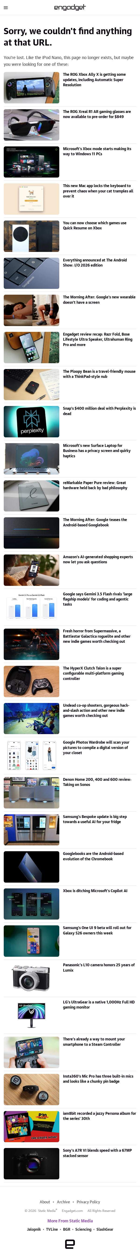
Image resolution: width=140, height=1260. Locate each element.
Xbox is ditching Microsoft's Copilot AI (95, 891)
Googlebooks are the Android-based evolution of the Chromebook (93, 856)
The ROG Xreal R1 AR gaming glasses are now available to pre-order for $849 (97, 114)
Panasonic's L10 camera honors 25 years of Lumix (99, 967)
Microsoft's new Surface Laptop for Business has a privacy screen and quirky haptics (97, 451)
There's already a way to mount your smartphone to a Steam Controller (94, 1041)
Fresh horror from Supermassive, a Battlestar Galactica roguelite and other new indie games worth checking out (96, 636)
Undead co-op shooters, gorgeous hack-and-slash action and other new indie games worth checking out (96, 711)
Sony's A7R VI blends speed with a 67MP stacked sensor (97, 1153)
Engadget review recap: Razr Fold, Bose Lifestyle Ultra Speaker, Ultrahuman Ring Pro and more (97, 340)
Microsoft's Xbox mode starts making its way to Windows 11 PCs (97, 151)
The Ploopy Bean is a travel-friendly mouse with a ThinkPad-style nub (99, 374)
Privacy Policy (88, 1202)
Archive (63, 1202)
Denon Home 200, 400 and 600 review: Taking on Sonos (97, 782)
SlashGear (105, 1229)
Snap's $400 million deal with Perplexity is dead (99, 411)
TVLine (52, 1229)
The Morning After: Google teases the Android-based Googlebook (95, 522)
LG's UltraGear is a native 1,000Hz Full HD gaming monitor (99, 1004)
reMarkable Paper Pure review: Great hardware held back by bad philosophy (95, 485)
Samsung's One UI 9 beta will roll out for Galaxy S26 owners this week (97, 930)
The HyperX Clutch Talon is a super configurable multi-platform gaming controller (93, 673)
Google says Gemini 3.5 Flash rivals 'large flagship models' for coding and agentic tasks (97, 599)
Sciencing (83, 1229)
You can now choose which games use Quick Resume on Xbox (95, 225)
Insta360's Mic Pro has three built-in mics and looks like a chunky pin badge (98, 1079)
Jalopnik (34, 1229)
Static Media (47, 1211)
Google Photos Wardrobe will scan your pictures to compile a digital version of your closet (96, 748)
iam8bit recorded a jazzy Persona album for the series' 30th (99, 1116)
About (45, 1202)
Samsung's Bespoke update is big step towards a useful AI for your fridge (95, 819)
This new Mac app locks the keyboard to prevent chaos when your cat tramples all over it (98, 191)
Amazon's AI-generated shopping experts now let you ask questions (98, 559)
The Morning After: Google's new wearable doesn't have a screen (99, 299)
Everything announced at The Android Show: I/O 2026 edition (95, 262)
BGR (66, 1229)
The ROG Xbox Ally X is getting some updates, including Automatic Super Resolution (94, 80)
